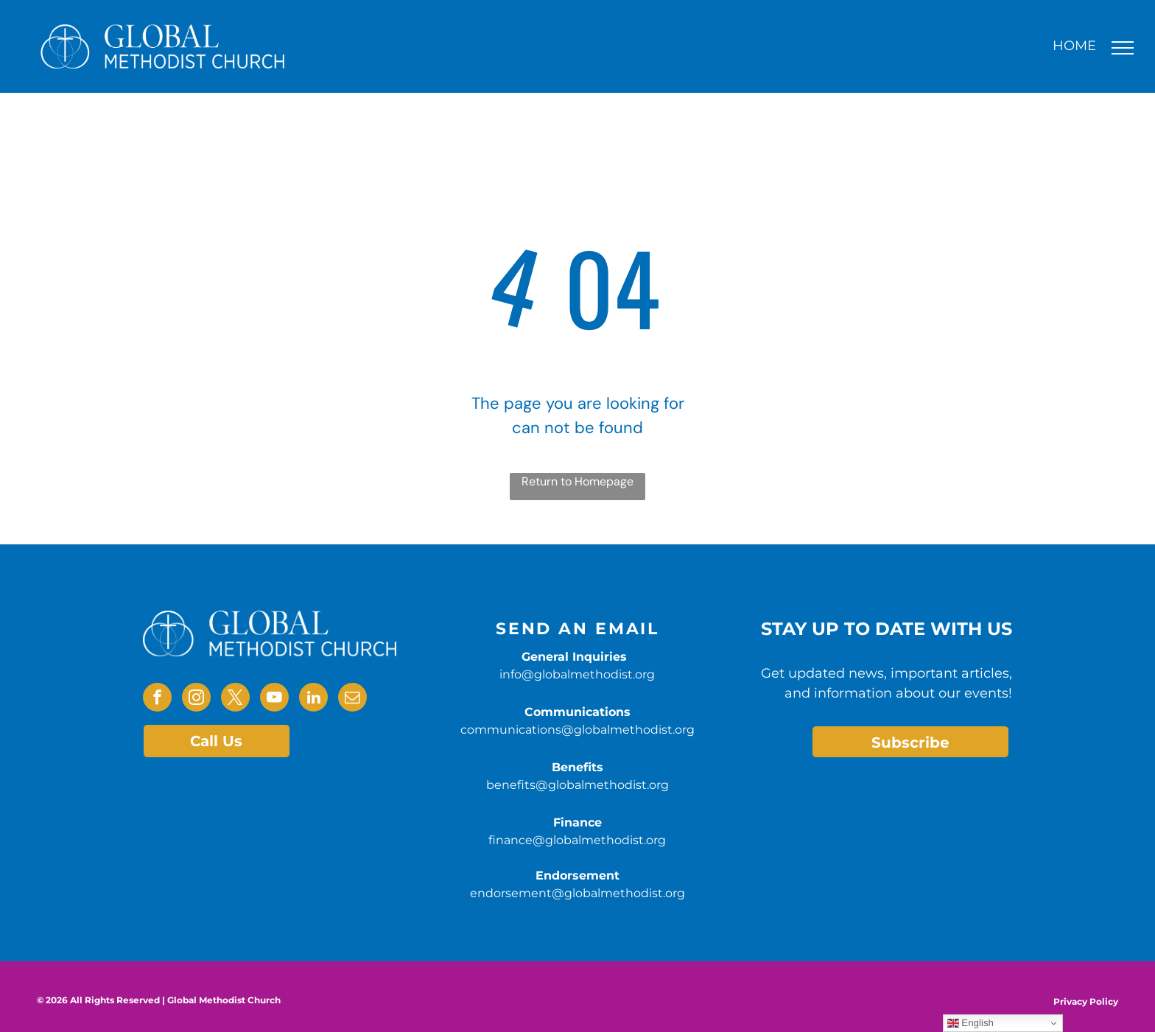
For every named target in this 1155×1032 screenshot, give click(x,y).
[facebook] (157, 699)
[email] (352, 699)
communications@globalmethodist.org (577, 730)
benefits (511, 858)
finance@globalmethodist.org (577, 840)
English (970, 1023)
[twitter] (235, 699)
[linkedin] (313, 699)
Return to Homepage (577, 481)
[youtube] (274, 699)
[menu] (1122, 48)
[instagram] (196, 699)
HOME (1074, 46)
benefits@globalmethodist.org (577, 785)
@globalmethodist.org (602, 858)
